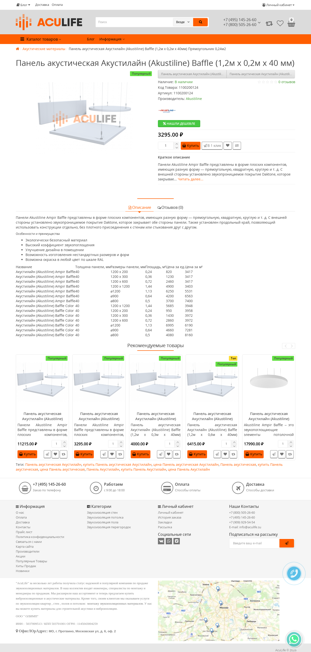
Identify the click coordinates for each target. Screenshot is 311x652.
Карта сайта (25, 546)
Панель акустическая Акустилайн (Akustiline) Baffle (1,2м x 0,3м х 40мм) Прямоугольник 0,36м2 (262, 74)
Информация (112, 39)
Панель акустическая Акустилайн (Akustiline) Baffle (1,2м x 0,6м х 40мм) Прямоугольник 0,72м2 (212, 421)
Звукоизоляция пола (102, 522)
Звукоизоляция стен (102, 512)
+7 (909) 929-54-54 (242, 522)
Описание (139, 207)
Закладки (165, 522)
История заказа (169, 517)
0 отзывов (286, 81)
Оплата (57, 4)
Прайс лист (24, 532)
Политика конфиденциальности (40, 537)
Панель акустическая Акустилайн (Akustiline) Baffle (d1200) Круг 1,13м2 (269, 418)
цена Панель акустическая (62, 469)
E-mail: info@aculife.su (245, 527)
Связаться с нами (29, 541)
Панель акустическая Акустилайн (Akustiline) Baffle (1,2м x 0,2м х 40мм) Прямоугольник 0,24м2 (99, 421)
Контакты (23, 527)
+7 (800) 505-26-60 (242, 512)
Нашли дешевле (179, 123)
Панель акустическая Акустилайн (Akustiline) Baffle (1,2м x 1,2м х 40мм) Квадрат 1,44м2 (194, 74)
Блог (91, 39)
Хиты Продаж (26, 566)
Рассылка (165, 527)
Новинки (22, 571)
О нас (20, 512)
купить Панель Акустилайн (143, 469)
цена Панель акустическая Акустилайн (186, 464)
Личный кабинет (170, 512)
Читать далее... (190, 179)
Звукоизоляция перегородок (109, 527)
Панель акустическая (238, 464)
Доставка (42, 4)
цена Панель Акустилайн (189, 469)
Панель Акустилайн (102, 469)
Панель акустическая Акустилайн (53, 464)
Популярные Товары (31, 561)
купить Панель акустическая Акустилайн (117, 464)
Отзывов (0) (170, 207)
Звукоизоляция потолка (105, 517)
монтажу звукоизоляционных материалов (115, 603)
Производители (27, 551)
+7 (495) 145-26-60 (239, 19)
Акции (20, 556)
